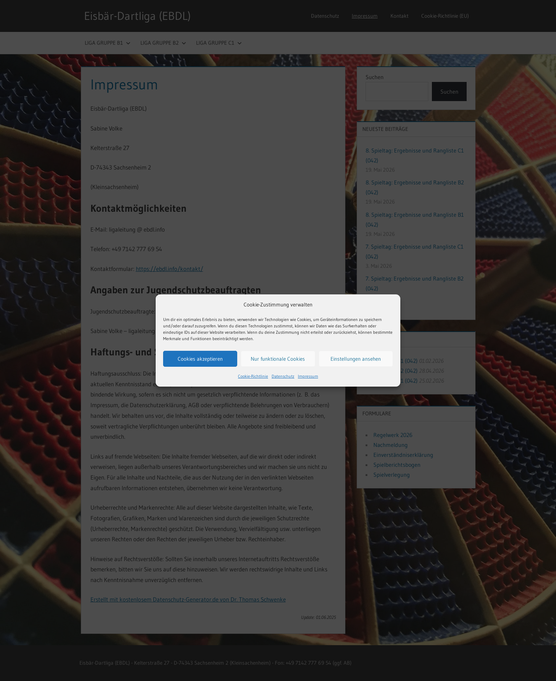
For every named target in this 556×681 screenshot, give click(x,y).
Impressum (308, 376)
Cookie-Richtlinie (253, 376)
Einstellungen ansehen (355, 358)
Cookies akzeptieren (200, 358)
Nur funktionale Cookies (278, 358)
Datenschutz (283, 376)
